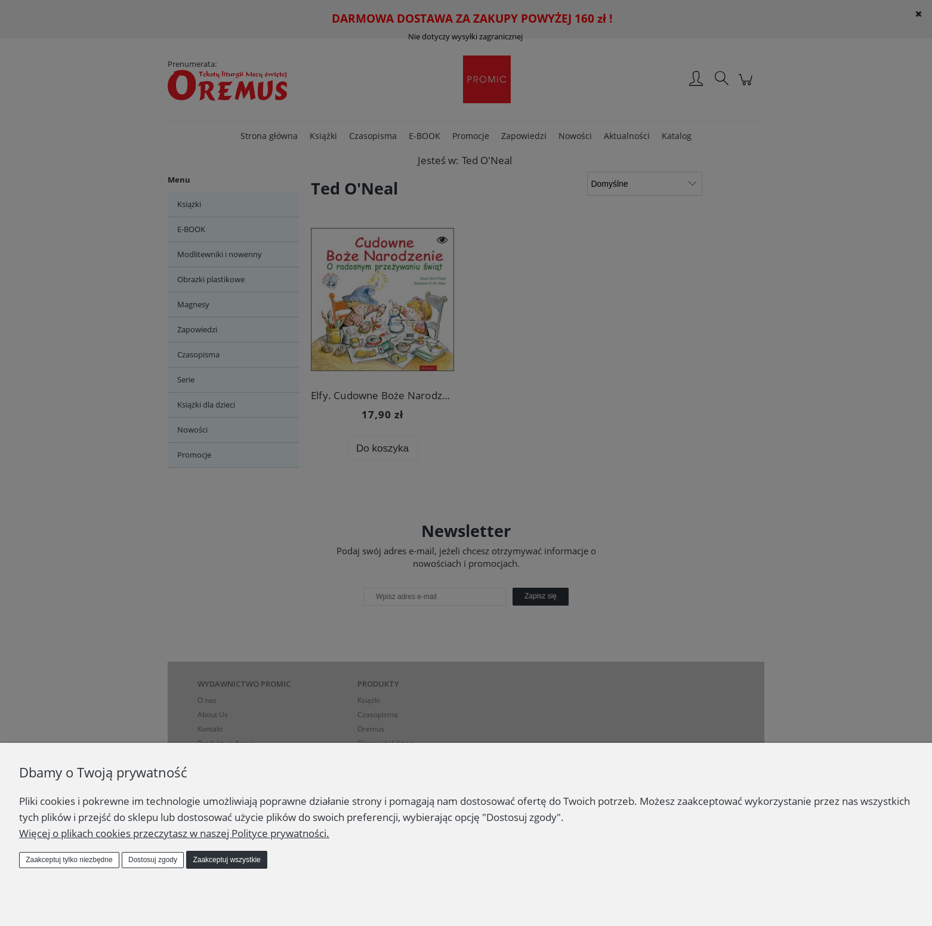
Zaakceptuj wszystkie (226, 860)
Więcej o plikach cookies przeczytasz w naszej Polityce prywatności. (174, 833)
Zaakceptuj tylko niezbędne (69, 860)
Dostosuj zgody (152, 860)
